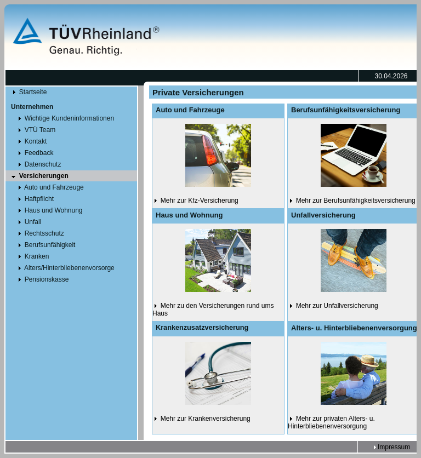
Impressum (391, 447)
